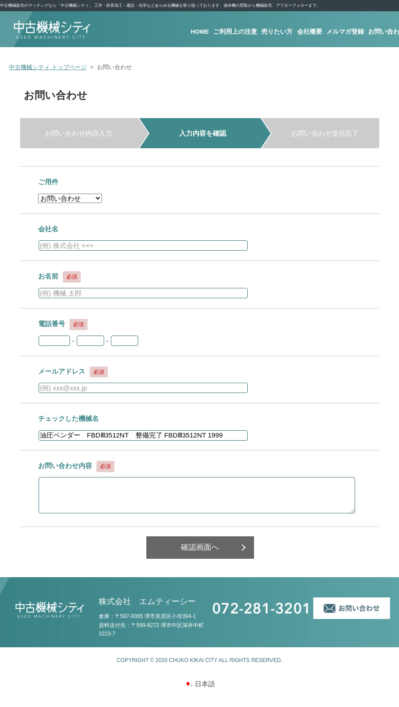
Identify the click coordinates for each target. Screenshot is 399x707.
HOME (200, 31)
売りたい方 (278, 31)
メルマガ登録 (345, 31)
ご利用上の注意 (236, 31)
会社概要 (310, 31)
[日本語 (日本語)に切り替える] (199, 683)
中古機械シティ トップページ (48, 67)
